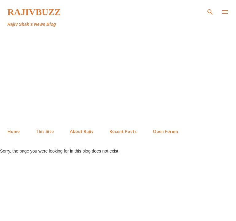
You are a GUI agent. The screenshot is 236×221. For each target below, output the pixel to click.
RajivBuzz (34, 12)
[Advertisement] (118, 78)
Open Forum (165, 131)
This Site (45, 131)
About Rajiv (81, 131)
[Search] (210, 11)
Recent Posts (123, 131)
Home (13, 131)
